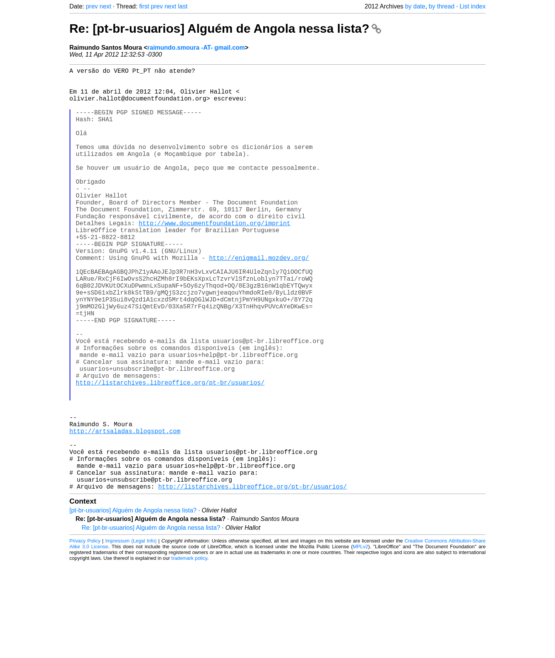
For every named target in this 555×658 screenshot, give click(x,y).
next (105, 6)
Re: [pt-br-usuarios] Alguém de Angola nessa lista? (225, 28)
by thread (441, 6)
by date (415, 6)
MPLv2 (360, 640)
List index (472, 6)
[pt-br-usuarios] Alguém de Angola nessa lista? (133, 604)
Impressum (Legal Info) (130, 635)
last (183, 6)
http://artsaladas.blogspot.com (124, 512)
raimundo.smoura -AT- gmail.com (196, 47)
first (144, 6)
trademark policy (189, 652)
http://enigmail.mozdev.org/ (259, 300)
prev (92, 6)
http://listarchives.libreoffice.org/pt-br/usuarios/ (170, 453)
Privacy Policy (85, 635)
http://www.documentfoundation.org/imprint (215, 258)
